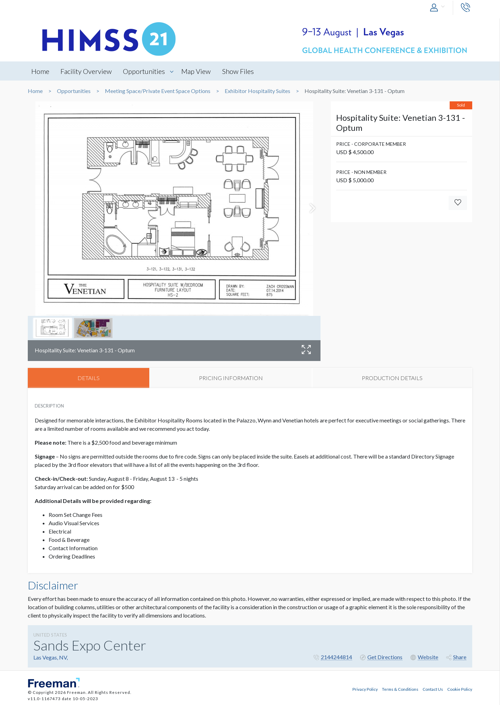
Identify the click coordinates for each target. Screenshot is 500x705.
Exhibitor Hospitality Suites (257, 91)
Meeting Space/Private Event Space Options (157, 91)
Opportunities (145, 71)
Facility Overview (86, 71)
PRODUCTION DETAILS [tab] (392, 378)
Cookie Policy (459, 688)
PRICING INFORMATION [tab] (231, 378)
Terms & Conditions (400, 688)
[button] (439, 8)
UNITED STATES (50, 635)
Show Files (239, 71)
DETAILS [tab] (88, 378)
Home (40, 71)
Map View (197, 71)
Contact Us (433, 688)
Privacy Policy (365, 688)
